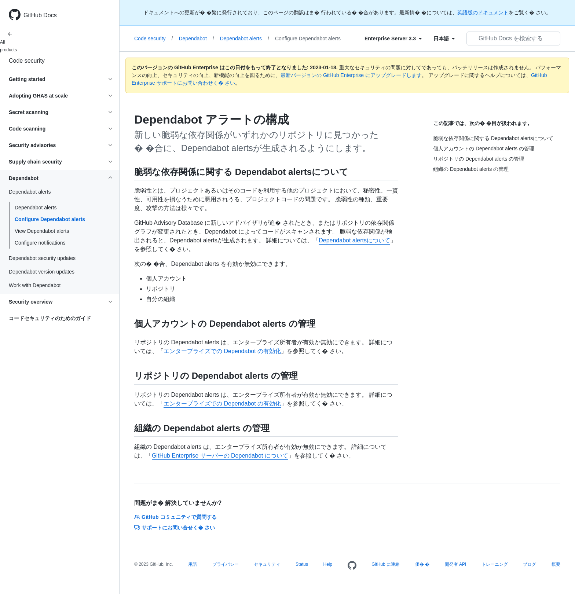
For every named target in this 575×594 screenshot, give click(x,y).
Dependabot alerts (35, 207)
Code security (27, 61)
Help (328, 564)
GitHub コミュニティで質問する (175, 517)
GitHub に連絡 (385, 564)
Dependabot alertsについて (354, 240)
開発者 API (455, 564)
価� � (422, 564)
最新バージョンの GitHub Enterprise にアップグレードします (351, 75)
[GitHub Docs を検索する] (513, 38)
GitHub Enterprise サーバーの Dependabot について (220, 455)
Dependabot (196, 38)
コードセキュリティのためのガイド (50, 318)
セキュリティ (267, 564)
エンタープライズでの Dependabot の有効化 (222, 351)
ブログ (529, 564)
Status (302, 564)
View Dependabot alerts (42, 231)
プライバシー (225, 564)
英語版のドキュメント (483, 12)
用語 (192, 564)
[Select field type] (393, 38)
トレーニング (494, 564)
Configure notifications (40, 243)
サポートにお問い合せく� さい (174, 528)
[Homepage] (352, 566)
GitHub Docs (40, 15)
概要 (556, 564)
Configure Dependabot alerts (50, 219)
